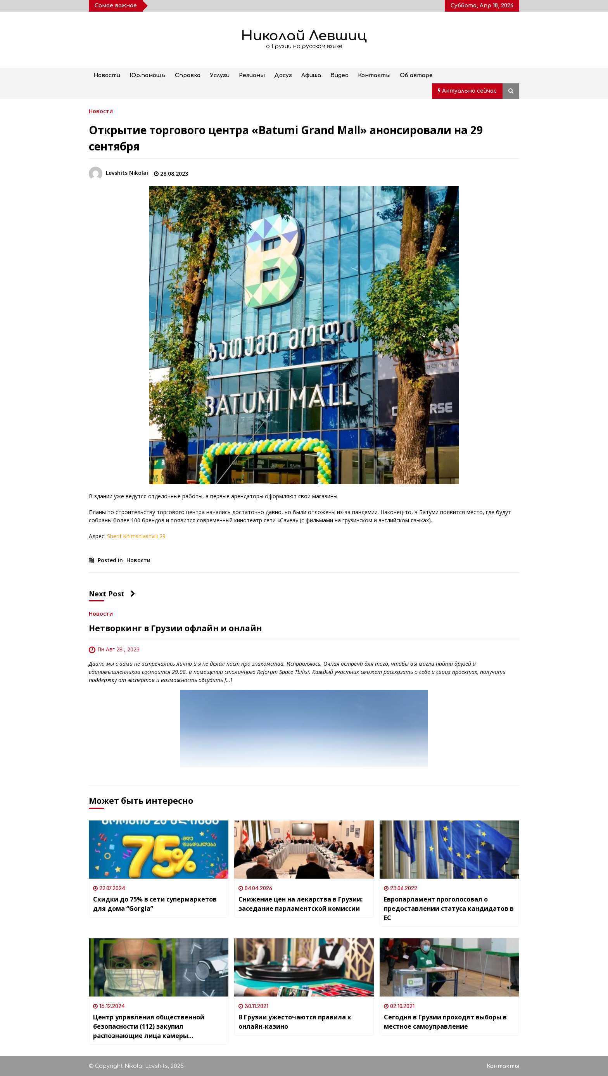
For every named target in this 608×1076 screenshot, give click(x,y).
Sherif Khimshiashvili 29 (136, 536)
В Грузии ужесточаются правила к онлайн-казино (294, 1022)
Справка (187, 75)
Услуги (220, 75)
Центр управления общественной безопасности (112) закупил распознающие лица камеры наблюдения (148, 1026)
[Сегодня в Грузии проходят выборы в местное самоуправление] (449, 967)
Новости (106, 75)
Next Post (112, 593)
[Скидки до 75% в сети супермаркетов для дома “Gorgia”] (158, 849)
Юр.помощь (148, 75)
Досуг (283, 75)
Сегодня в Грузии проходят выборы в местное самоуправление (445, 1022)
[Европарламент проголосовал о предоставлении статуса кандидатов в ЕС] (449, 849)
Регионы (252, 75)
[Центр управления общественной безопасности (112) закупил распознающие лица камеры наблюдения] (158, 967)
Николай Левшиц (304, 35)
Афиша (311, 75)
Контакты (374, 75)
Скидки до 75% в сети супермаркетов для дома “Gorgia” (155, 904)
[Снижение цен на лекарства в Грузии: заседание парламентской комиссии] (304, 849)
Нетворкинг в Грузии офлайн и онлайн (175, 628)
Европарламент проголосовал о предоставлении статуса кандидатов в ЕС (449, 908)
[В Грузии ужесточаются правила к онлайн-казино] (304, 967)
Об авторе (416, 75)
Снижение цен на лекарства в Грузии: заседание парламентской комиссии (300, 904)
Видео (339, 75)
